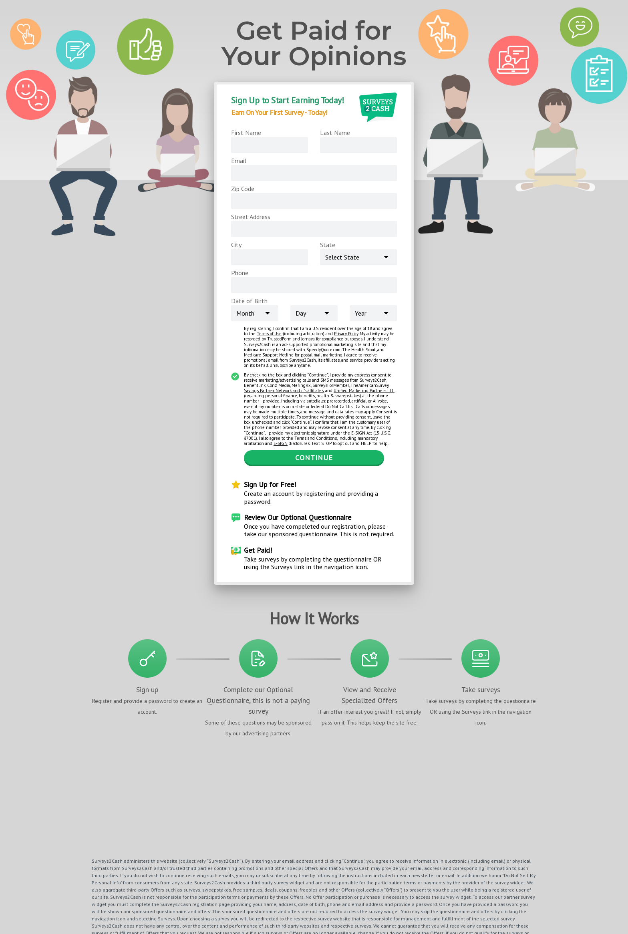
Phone (239, 273)
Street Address (250, 216)
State (327, 245)
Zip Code (242, 188)
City (236, 245)
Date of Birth (249, 301)
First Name (246, 132)
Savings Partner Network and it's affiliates (284, 390)
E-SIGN (281, 443)
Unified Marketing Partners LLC (364, 390)
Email (238, 160)
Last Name (335, 132)
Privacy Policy (346, 333)
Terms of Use (269, 333)
